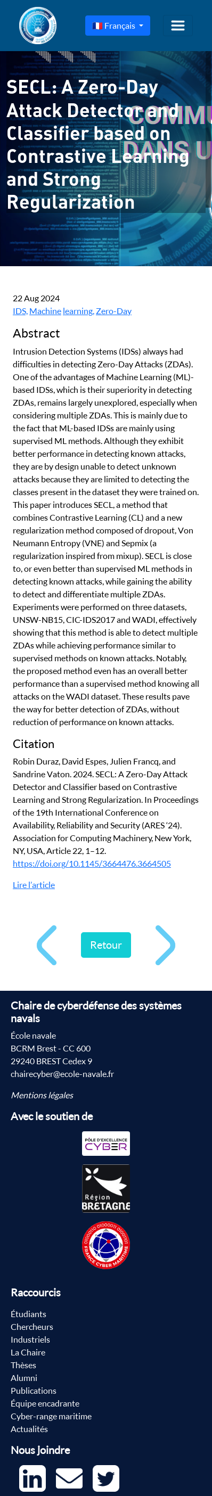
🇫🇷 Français (114, 25)
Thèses (23, 1365)
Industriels (30, 1339)
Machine (45, 311)
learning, (78, 311)
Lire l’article (34, 884)
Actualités (29, 1429)
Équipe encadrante (45, 1403)
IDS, (20, 311)
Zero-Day (114, 311)
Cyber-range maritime (51, 1416)
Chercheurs (32, 1326)
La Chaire (28, 1352)
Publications (33, 1390)
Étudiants (28, 1314)
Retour (106, 944)
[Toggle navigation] (178, 25)
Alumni (24, 1377)
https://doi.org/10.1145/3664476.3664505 (92, 863)
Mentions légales (42, 1095)
